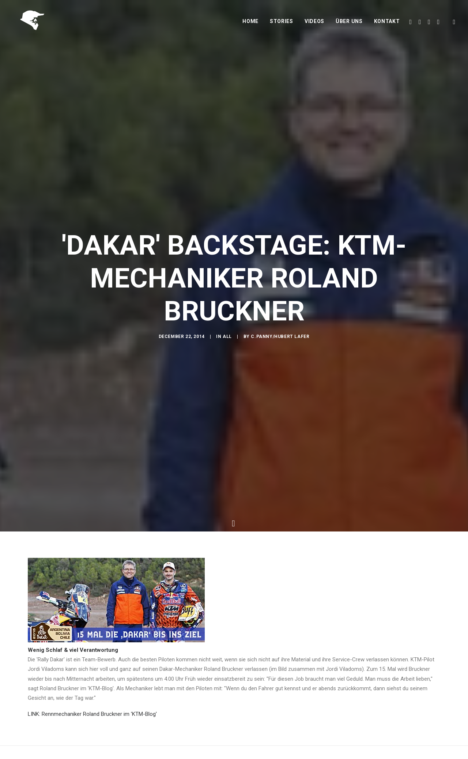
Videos (314, 24)
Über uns (349, 24)
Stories (281, 24)
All (227, 339)
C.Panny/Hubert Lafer (280, 339)
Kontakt (387, 24)
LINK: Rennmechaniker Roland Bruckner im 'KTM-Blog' (92, 708)
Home (250, 24)
